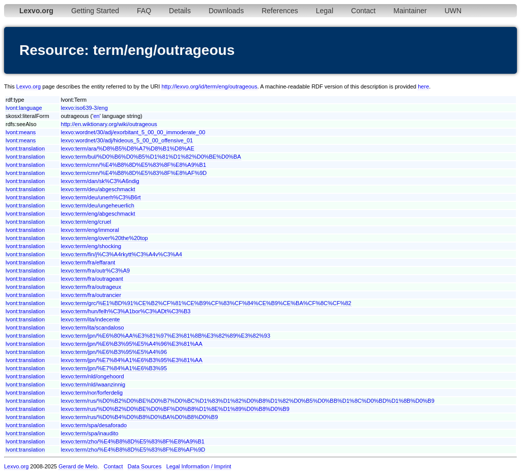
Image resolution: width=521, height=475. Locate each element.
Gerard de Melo (78, 466)
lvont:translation (25, 148)
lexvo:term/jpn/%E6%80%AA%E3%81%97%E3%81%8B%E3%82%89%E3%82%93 (166, 336)
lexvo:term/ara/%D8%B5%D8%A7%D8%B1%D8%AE (127, 148)
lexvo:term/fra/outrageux (91, 287)
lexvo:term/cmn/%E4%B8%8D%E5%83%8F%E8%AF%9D (134, 173)
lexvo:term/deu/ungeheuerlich (97, 205)
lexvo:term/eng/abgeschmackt (98, 214)
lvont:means (21, 132)
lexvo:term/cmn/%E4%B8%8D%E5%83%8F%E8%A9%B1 (134, 165)
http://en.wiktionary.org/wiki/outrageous (109, 124)
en (96, 116)
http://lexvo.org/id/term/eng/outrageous (209, 86)
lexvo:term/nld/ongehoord (92, 376)
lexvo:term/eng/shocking (91, 246)
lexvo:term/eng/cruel (86, 222)
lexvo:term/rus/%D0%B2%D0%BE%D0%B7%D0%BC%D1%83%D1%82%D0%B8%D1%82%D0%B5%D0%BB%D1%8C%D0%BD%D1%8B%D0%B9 (248, 401)
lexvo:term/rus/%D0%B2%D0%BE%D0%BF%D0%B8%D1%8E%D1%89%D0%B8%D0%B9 (175, 409)
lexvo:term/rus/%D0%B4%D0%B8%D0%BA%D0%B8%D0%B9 (139, 417)
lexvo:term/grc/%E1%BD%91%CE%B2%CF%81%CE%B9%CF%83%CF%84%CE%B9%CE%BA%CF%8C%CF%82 (206, 303)
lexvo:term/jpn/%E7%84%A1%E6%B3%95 (114, 368)
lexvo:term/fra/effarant (88, 262)
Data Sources (145, 466)
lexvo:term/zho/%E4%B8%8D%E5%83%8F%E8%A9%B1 (133, 441)
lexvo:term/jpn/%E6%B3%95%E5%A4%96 (114, 352)
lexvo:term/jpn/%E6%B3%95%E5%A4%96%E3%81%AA (131, 344)
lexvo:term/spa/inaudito (90, 433)
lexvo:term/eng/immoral (90, 230)
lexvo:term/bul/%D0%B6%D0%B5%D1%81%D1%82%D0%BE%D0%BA (151, 157)
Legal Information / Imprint (198, 466)
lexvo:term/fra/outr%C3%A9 (95, 271)
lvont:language (24, 108)
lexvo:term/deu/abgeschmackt (98, 189)
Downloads (226, 11)
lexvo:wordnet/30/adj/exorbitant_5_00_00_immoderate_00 (133, 132)
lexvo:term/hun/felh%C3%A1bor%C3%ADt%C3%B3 (126, 311)
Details (180, 11)
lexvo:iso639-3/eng (84, 108)
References (280, 11)
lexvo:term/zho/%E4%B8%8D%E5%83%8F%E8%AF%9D (133, 450)
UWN (453, 11)
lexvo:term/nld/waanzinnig (93, 384)
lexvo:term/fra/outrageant (92, 279)
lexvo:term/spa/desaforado (94, 425)
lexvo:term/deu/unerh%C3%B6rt (101, 197)
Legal (324, 11)
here (423, 86)
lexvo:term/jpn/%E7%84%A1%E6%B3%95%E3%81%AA (131, 360)
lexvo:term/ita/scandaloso (92, 327)
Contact (363, 11)
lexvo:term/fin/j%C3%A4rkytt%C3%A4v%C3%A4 (121, 254)
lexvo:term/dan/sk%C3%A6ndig (100, 181)
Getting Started (95, 11)
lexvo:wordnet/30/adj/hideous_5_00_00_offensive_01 (127, 140)
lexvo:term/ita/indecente (90, 319)
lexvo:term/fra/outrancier (91, 295)
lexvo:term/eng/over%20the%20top (104, 238)
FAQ (144, 11)
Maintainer (409, 11)
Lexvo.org (28, 86)
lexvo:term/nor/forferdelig (92, 393)
